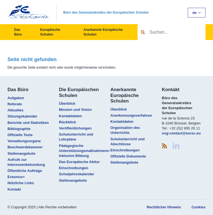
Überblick (67, 103)
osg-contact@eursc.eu (181, 133)
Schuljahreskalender (76, 174)
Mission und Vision (75, 110)
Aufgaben (15, 98)
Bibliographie (19, 129)
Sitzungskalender (22, 116)
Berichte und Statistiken (28, 123)
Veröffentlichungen (75, 128)
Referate (14, 104)
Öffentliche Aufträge (24, 171)
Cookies (198, 207)
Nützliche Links (20, 183)
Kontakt (14, 189)
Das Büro (18, 32)
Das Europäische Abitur (79, 162)
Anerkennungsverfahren (131, 115)
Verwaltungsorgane (24, 141)
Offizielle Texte (20, 135)
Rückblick (67, 122)
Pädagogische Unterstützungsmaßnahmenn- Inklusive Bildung (84, 151)
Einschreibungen (73, 168)
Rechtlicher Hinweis (164, 207)
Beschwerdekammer (24, 147)
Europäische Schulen (50, 32)
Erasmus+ (16, 177)
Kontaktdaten (70, 116)
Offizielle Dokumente (128, 156)
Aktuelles (15, 110)
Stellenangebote (21, 153)
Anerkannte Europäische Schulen (103, 32)
